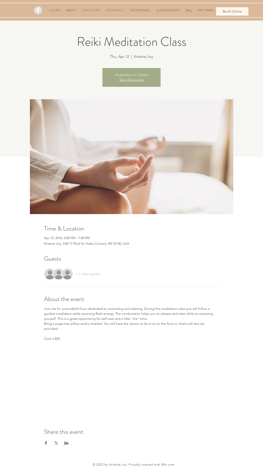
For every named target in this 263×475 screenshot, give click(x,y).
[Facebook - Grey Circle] (38, 10)
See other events (131, 80)
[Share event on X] (56, 443)
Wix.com (168, 464)
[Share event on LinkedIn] (66, 443)
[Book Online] (232, 11)
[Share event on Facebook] (46, 443)
